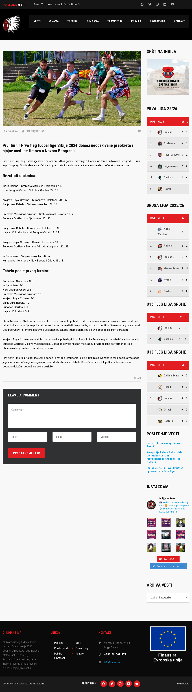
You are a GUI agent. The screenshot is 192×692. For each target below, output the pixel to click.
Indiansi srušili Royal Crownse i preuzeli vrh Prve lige (165, 470)
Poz (152, 121)
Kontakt (80, 653)
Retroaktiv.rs (183, 683)
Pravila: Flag (82, 648)
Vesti (78, 642)
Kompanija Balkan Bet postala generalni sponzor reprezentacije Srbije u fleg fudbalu (164, 457)
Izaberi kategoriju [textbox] (160, 597)
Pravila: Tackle (61, 648)
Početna (58, 642)
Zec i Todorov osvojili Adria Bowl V (164, 445)
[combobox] (168, 598)
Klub (161, 121)
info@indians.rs (112, 662)
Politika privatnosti (60, 656)
